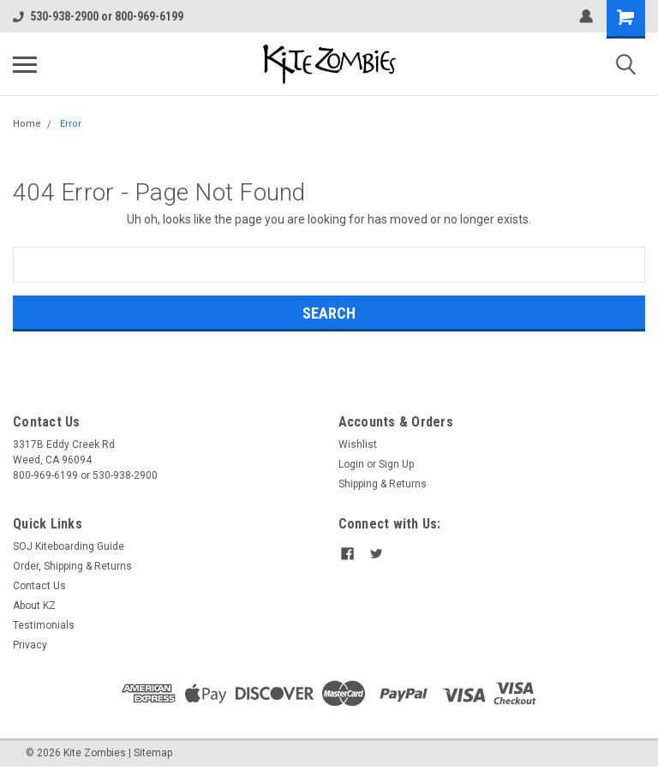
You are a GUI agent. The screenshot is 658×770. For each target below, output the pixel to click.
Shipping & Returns (382, 484)
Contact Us (39, 586)
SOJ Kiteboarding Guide (68, 546)
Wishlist (357, 445)
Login (351, 464)
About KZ (34, 606)
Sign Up (396, 464)
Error (70, 123)
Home (27, 123)
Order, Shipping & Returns (72, 566)
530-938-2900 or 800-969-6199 (98, 16)
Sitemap (153, 753)
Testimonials (44, 625)
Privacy (30, 645)
